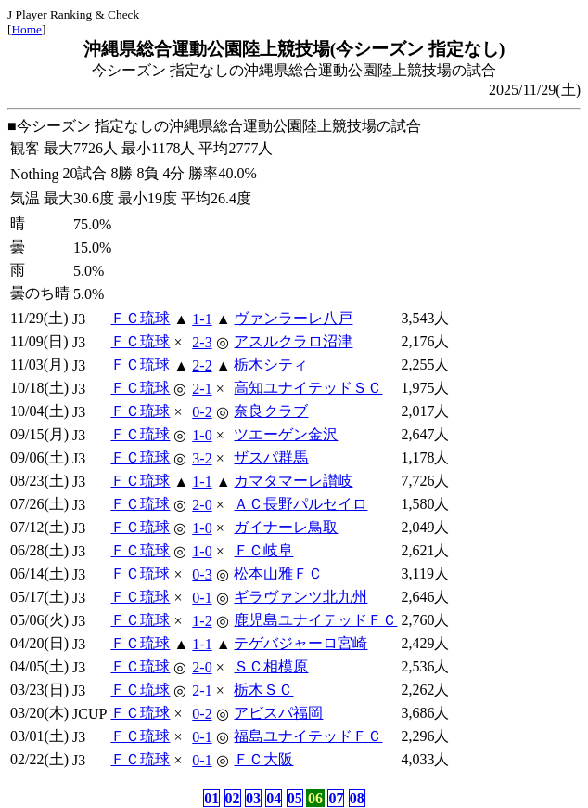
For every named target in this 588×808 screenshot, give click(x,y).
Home (26, 29)
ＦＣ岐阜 (263, 550)
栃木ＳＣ (263, 689)
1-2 (201, 621)
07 (335, 798)
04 (273, 798)
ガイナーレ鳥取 (286, 527)
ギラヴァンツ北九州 (300, 597)
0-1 (201, 598)
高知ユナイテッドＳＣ (308, 388)
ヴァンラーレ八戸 (293, 318)
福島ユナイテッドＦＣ (308, 736)
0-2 (201, 412)
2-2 (201, 365)
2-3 (201, 342)
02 (232, 798)
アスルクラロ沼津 (293, 341)
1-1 (201, 319)
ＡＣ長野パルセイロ (300, 504)
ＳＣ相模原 (271, 666)
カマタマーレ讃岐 (293, 481)
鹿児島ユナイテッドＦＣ (315, 620)
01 (211, 798)
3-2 (201, 458)
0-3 (201, 574)
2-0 (201, 505)
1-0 (201, 435)
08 (357, 798)
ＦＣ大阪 (263, 759)
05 (295, 798)
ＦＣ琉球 (140, 318)
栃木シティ (271, 364)
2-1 (201, 389)
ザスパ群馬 (271, 457)
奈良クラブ (271, 411)
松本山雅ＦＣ (278, 573)
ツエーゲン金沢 (286, 434)
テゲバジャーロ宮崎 (300, 643)
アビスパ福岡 (278, 713)
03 (253, 798)
